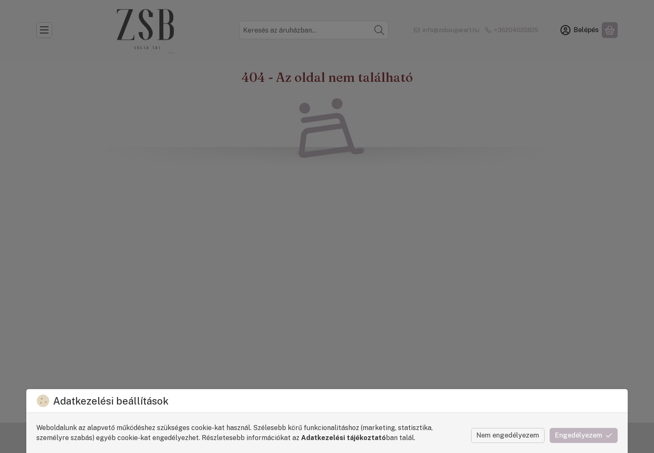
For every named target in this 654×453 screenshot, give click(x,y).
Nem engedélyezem (508, 435)
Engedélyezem (583, 435)
